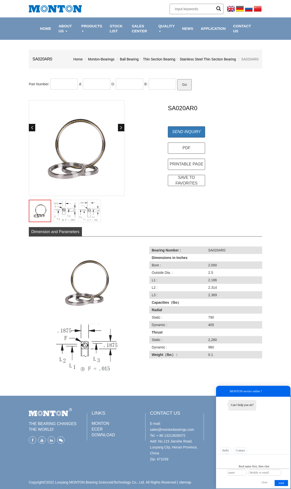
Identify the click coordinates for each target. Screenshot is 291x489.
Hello (225, 450)
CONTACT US (242, 28)
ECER (97, 428)
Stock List (116, 28)
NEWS (187, 28)
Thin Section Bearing (159, 59)
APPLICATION (213, 28)
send (281, 483)
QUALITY (166, 28)
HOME (45, 28)
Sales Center (139, 28)
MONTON (100, 423)
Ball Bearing (129, 59)
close (264, 482)
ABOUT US (65, 28)
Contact (240, 450)
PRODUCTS (91, 28)
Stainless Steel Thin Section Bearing (208, 59)
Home (77, 59)
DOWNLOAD (103, 434)
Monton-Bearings (101, 59)
